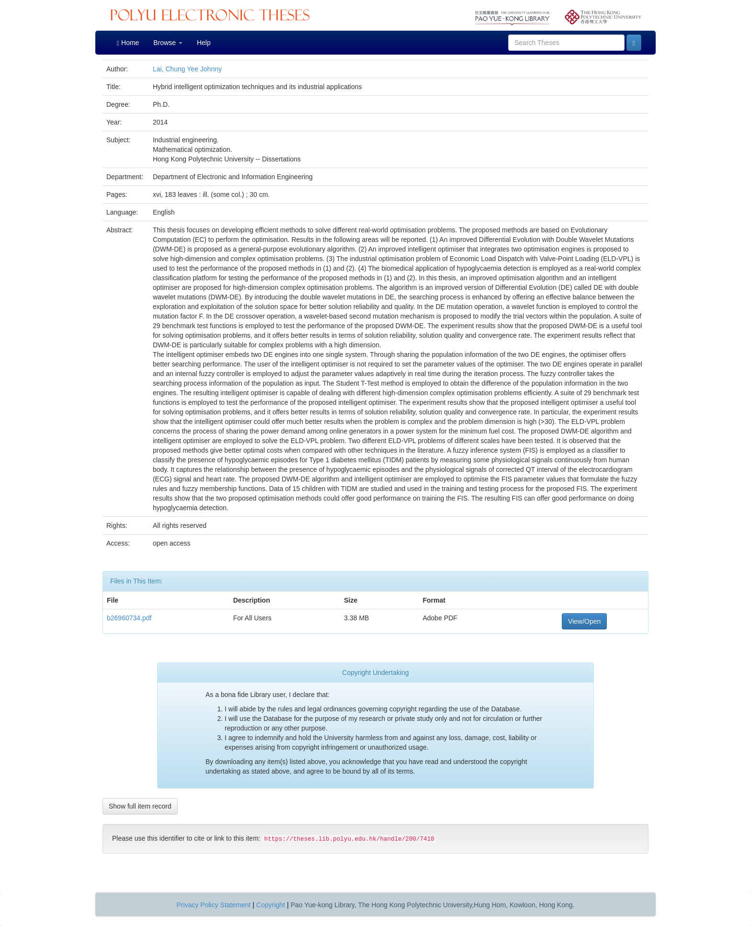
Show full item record (140, 806)
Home (128, 43)
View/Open (584, 621)
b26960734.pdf (129, 618)
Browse (167, 42)
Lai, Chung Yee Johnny (187, 69)
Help (204, 42)
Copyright (270, 905)
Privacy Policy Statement (214, 905)
